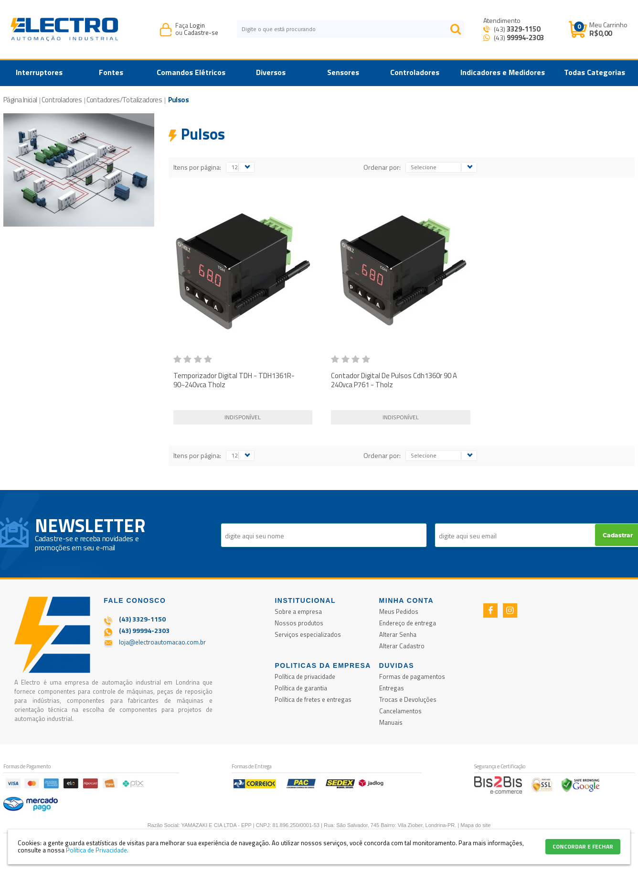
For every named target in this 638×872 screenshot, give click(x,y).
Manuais (391, 722)
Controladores (414, 72)
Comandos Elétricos (191, 72)
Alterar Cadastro (402, 646)
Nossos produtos (299, 623)
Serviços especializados (308, 634)
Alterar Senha (397, 634)
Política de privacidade (305, 676)
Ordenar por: (382, 167)
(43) (516, 29)
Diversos (271, 72)
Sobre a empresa (298, 611)
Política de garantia (301, 688)
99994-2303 (525, 37)
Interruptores (39, 72)
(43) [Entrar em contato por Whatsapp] (518, 38)
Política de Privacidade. (97, 850)
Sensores (343, 72)
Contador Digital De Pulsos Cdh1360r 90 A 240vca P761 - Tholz (394, 380)
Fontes (111, 72)
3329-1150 (523, 28)
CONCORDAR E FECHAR (583, 846)
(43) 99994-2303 (144, 630)
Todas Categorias (594, 72)
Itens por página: (197, 167)
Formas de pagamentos (412, 676)
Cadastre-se (201, 32)
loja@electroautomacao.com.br (162, 642)
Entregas (391, 688)
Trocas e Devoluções (407, 699)
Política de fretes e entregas (313, 699)
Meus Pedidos (398, 611)
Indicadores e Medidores (502, 72)
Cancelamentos (400, 711)
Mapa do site (475, 825)
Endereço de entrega (407, 623)
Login (197, 25)
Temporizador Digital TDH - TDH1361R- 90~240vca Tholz (234, 380)
